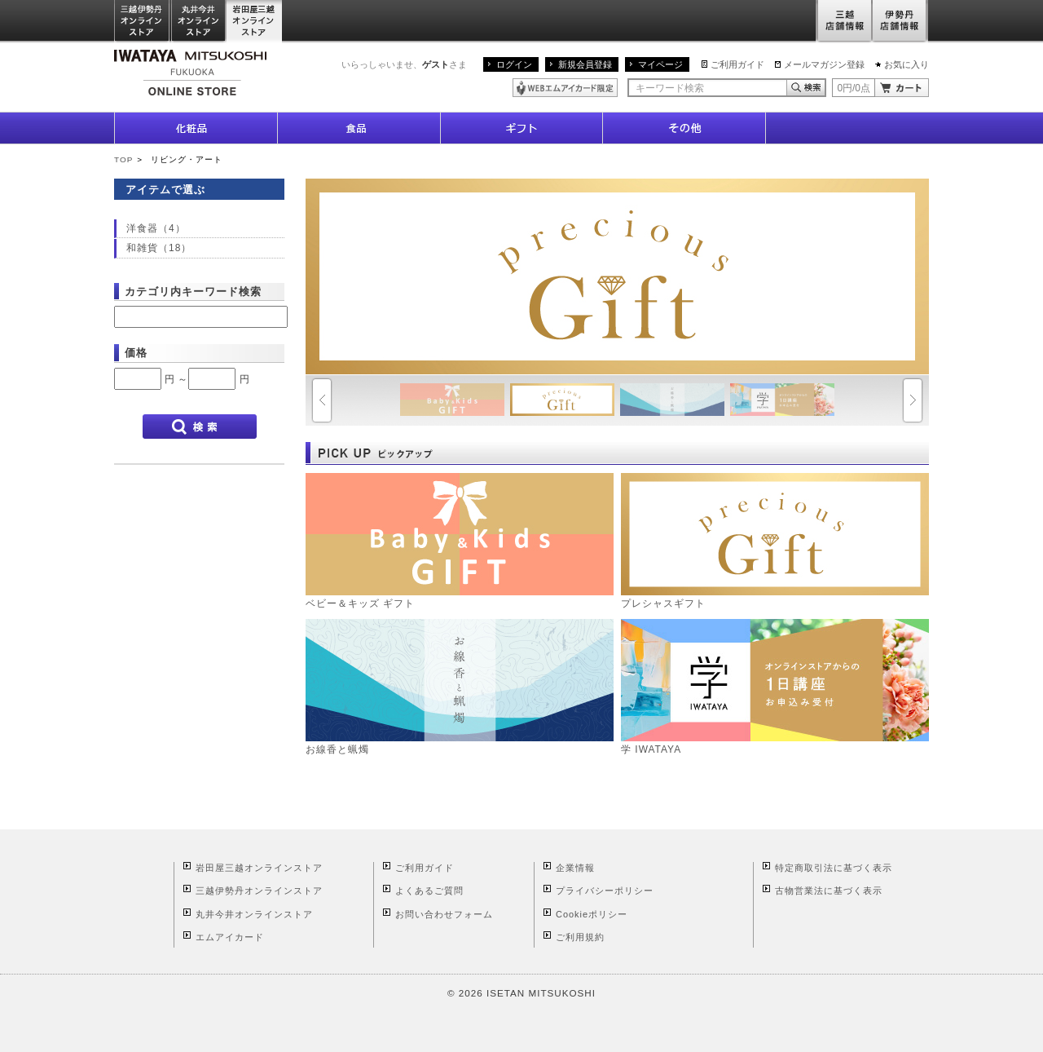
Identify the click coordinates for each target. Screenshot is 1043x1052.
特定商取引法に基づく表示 (833, 868)
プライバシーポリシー (605, 890)
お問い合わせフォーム (444, 914)
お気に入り (906, 64)
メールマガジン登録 (824, 64)
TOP (123, 159)
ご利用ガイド (737, 64)
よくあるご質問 (429, 890)
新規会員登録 (585, 64)
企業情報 (575, 868)
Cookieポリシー (591, 914)
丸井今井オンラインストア (199, 21)
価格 (136, 353)
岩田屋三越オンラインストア (255, 21)
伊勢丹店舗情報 (900, 21)
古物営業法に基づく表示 (828, 890)
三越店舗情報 (844, 21)
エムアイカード (230, 937)
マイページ (660, 64)
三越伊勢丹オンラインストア (142, 21)
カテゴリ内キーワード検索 (193, 291)
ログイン (514, 64)
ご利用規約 (580, 937)
